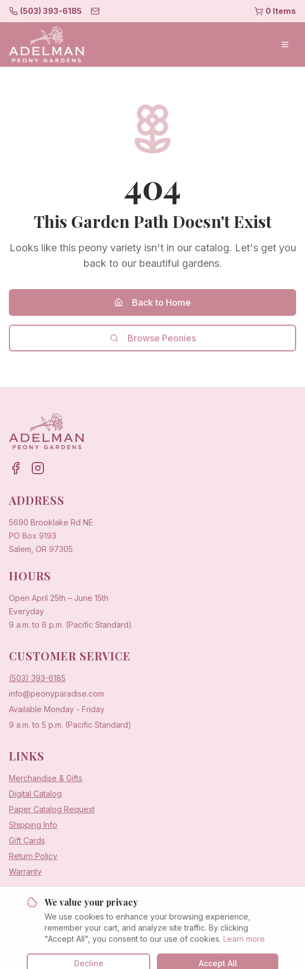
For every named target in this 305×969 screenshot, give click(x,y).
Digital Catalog (35, 793)
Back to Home (152, 302)
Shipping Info (33, 824)
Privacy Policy (237, 925)
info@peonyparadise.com (56, 693)
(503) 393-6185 (37, 678)
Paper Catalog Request (52, 809)
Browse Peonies (153, 338)
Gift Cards (27, 840)
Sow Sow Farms (177, 925)
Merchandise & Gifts (45, 778)
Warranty (25, 871)
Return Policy (33, 856)
